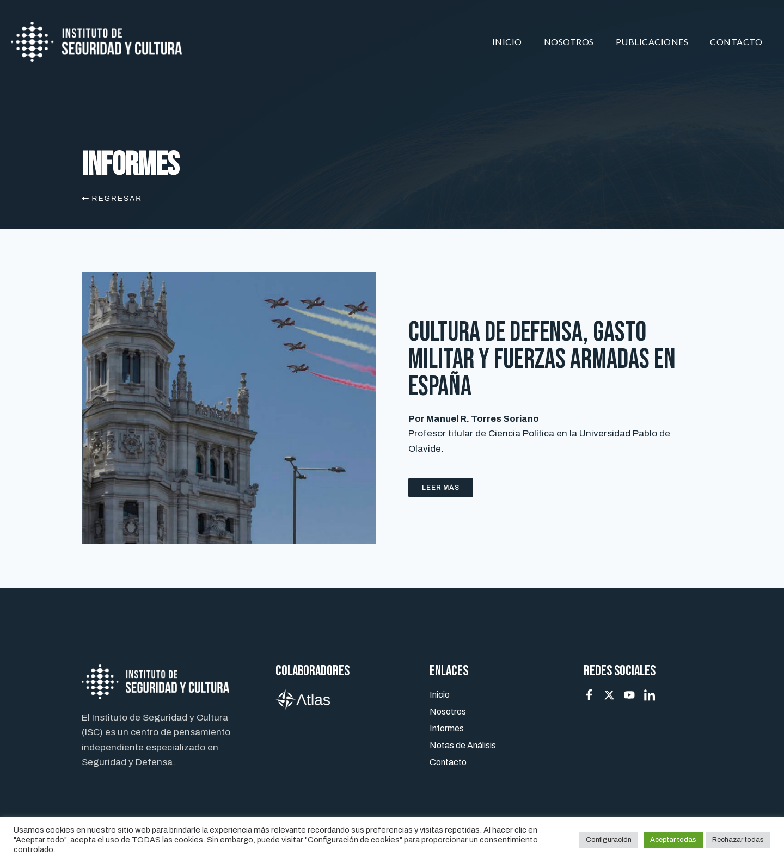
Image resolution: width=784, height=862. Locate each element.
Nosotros (569, 41)
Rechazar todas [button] (738, 839)
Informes (447, 728)
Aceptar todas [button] (673, 839)
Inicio (507, 41)
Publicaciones (652, 41)
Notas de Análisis (463, 745)
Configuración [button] (609, 839)
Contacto (736, 41)
